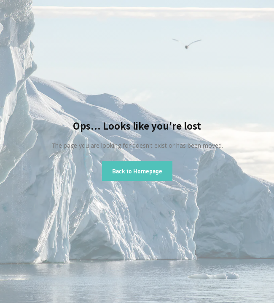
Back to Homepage (137, 171)
